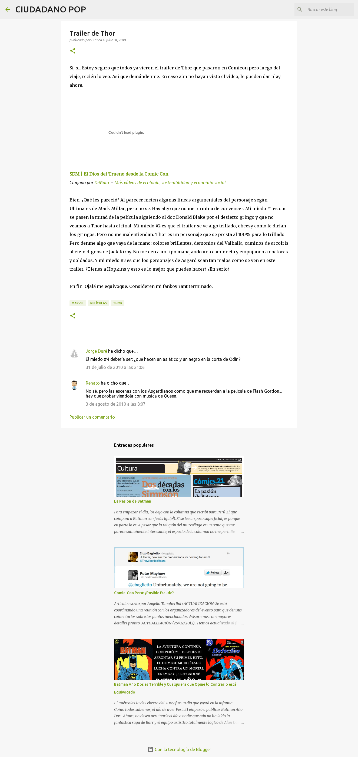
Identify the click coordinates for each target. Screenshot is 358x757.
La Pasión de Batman (132, 501)
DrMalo (101, 182)
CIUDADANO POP (50, 9)
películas (98, 303)
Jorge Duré (96, 351)
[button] (72, 51)
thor (117, 303)
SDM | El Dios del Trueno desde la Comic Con (118, 174)
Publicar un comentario (92, 417)
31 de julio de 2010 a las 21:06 (115, 367)
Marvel (78, 303)
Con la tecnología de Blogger (179, 749)
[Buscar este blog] (325, 9)
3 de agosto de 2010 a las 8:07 (115, 404)
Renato (93, 383)
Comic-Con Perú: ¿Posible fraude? (144, 593)
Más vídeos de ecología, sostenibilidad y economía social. (170, 182)
